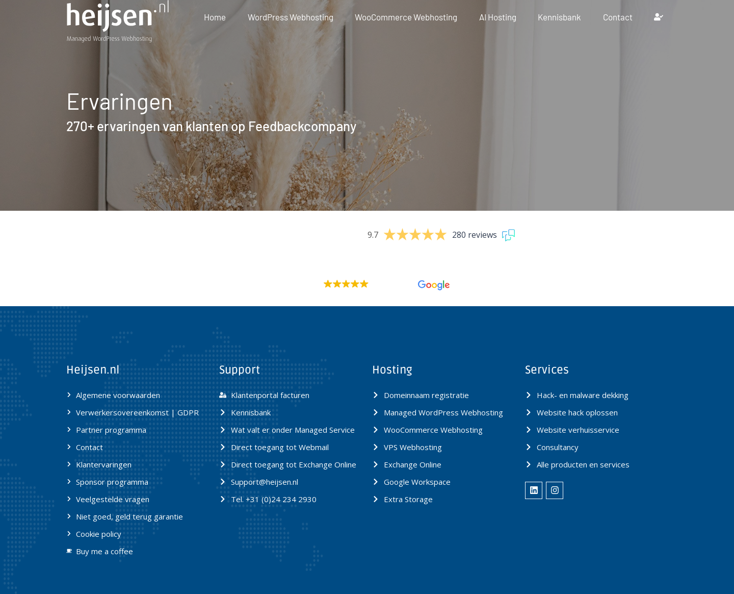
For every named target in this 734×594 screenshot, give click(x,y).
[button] (367, 285)
